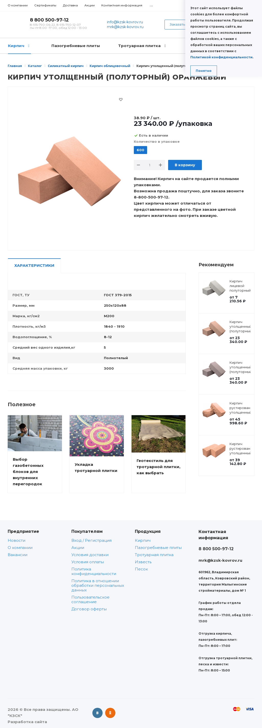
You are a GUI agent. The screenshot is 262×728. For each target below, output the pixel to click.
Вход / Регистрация (91, 540)
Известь (143, 561)
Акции (77, 547)
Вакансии (17, 554)
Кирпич (142, 540)
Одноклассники (110, 713)
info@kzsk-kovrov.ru (125, 22)
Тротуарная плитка (154, 554)
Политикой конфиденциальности (221, 57)
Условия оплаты (87, 561)
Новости (16, 540)
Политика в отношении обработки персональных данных (97, 585)
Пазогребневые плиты (158, 547)
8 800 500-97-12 (49, 20)
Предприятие (23, 531)
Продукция (148, 531)
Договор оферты (89, 608)
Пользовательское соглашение (90, 599)
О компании (20, 547)
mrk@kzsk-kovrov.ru (125, 27)
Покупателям (87, 531)
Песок (141, 569)
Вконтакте (97, 713)
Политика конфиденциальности (93, 571)
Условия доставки (89, 554)
